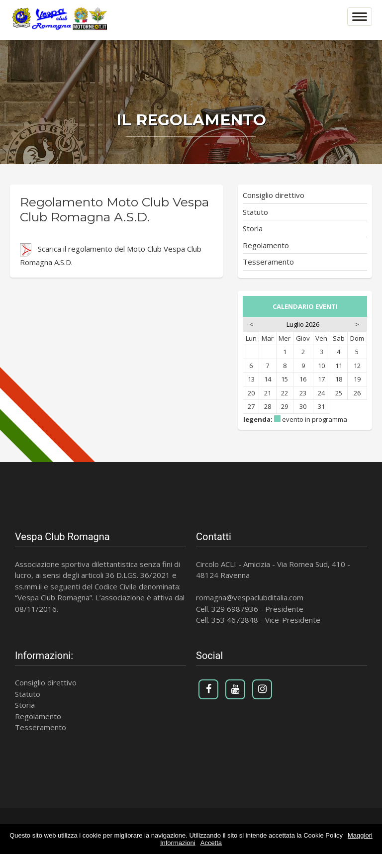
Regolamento (266, 245)
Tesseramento (268, 262)
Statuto (255, 212)
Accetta (211, 843)
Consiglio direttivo (273, 195)
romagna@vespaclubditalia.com (249, 597)
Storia (253, 228)
